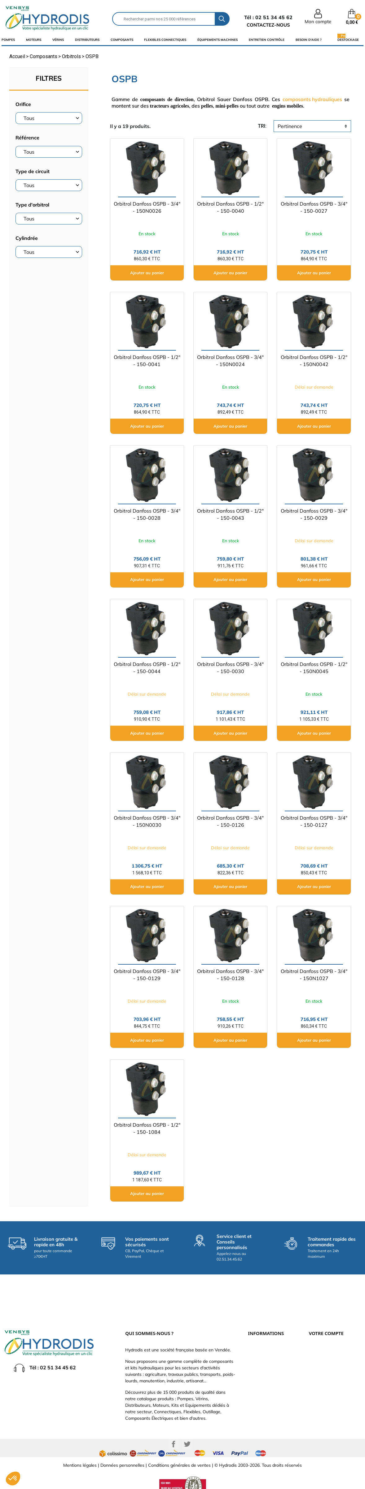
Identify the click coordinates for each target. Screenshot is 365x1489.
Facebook (173, 1432)
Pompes (8, 40)
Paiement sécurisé (266, 1340)
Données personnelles (122, 1453)
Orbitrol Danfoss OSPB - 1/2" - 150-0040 (230, 207)
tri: (262, 126)
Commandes (321, 1349)
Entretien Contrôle (266, 40)
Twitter (187, 1432)
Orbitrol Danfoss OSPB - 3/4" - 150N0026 (147, 207)
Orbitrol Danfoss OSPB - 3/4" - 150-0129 (147, 974)
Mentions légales (80, 1453)
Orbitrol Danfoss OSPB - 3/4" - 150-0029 (314, 514)
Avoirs (315, 1359)
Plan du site (259, 1396)
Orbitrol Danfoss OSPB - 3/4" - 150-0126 (230, 821)
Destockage (348, 39)
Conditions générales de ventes (179, 1453)
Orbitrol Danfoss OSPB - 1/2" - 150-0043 (230, 514)
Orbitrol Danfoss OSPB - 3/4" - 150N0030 (147, 821)
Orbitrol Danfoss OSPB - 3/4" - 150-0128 (230, 974)
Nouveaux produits (266, 1386)
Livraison (257, 1331)
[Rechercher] (164, 19)
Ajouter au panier (147, 272)
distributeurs (87, 40)
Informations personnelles (334, 1331)
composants (122, 40)
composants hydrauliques (312, 99)
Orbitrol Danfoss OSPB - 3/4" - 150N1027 (314, 974)
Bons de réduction (327, 1377)
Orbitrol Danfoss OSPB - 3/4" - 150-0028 (147, 514)
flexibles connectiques (165, 40)
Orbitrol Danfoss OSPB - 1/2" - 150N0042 (314, 360)
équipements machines (217, 40)
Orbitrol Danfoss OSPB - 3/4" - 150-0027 (314, 207)
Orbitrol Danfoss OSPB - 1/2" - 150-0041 (147, 360)
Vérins (58, 40)
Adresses (318, 1368)
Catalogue (258, 1349)
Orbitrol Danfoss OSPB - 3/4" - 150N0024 (230, 360)
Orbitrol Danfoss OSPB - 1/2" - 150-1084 (147, 1128)
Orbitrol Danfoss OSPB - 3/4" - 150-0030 (230, 667)
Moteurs (33, 40)
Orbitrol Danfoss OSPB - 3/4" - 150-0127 (314, 821)
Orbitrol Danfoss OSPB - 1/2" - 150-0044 (147, 667)
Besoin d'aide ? (309, 40)
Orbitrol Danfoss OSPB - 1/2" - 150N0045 (314, 667)
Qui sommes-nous (266, 1359)
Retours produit (324, 1340)
